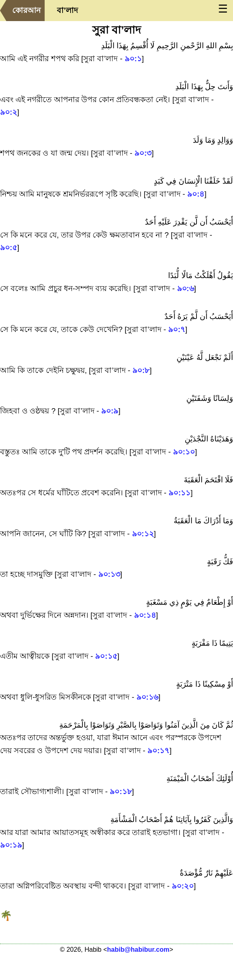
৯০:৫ (8, 247)
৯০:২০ (183, 886)
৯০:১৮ (121, 791)
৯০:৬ (185, 288)
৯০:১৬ (147, 697)
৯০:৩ (142, 153)
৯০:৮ (140, 370)
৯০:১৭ (158, 750)
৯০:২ (8, 112)
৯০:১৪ (145, 615)
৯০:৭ (176, 329)
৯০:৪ (195, 194)
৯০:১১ (179, 492)
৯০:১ (133, 58)
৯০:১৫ (106, 656)
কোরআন (26, 10)
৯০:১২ (143, 533)
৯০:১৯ (11, 845)
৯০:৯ (109, 411)
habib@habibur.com (138, 949)
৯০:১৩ (109, 574)
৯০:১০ (184, 452)
